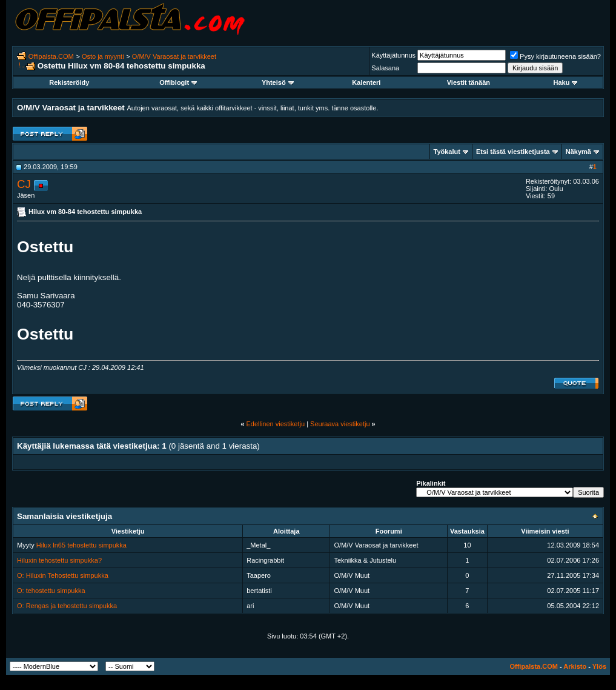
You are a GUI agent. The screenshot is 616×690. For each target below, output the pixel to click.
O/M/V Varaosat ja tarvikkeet (174, 56)
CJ (24, 184)
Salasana (385, 68)
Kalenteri (366, 82)
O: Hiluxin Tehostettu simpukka (62, 575)
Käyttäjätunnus (393, 55)
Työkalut (447, 151)
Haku (566, 82)
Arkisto (574, 666)
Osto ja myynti (103, 56)
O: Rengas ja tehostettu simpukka (67, 605)
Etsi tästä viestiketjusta (513, 151)
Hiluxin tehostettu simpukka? (59, 560)
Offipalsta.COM (51, 56)
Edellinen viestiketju (275, 423)
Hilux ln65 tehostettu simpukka (81, 545)
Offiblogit (178, 82)
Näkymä (578, 151)
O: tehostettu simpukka (51, 590)
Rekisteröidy (69, 82)
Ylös (599, 666)
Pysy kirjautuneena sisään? (555, 56)
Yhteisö (278, 82)
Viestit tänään (468, 82)
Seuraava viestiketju (339, 423)
